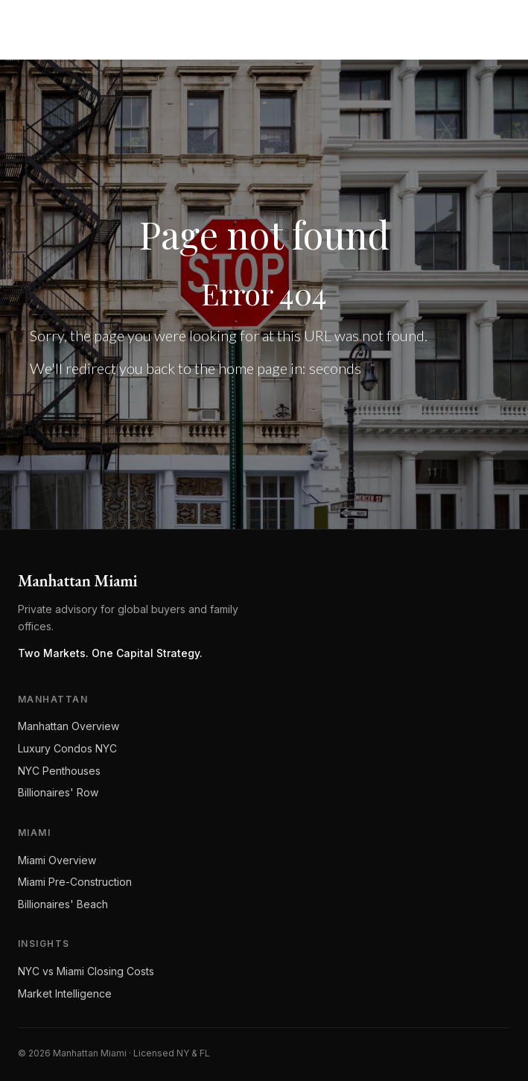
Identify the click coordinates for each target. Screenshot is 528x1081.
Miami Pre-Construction (75, 881)
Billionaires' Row (58, 792)
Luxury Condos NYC (67, 748)
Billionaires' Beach (63, 904)
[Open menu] (495, 24)
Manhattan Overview (68, 726)
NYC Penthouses (59, 770)
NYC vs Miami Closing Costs (86, 971)
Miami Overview (57, 860)
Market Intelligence (65, 993)
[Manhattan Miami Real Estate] (83, 24)
